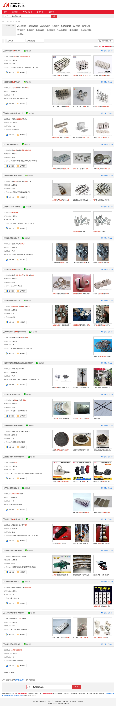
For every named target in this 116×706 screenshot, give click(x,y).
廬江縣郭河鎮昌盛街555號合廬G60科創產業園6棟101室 (28, 473)
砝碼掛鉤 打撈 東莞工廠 (102, 106)
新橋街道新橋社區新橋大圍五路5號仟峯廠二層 (25, 379)
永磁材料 (14, 337)
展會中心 (40, 12)
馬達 (26, 337)
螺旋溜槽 (14, 556)
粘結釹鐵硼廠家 (21, 26)
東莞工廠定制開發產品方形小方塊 (82, 106)
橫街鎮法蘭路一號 (16, 504)
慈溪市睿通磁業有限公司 (12, 644)
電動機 (13, 244)
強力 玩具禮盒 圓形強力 (61, 200)
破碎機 (13, 368)
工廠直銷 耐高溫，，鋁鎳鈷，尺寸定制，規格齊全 (82, 168)
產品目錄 (9, 21)
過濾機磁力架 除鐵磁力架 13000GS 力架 (82, 200)
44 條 (13, 126)
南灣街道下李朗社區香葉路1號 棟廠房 (22, 223)
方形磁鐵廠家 (21, 30)
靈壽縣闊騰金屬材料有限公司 (14, 425)
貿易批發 (14, 247)
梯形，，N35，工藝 (82, 418)
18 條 (13, 407)
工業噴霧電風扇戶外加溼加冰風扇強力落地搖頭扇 (102, 387)
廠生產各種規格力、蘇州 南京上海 (82, 137)
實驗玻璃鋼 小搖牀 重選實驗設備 (102, 575)
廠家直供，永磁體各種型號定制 (102, 356)
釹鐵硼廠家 (20, 34)
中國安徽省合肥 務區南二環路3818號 (22, 254)
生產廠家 (79, 231)
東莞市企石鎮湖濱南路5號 (19, 411)
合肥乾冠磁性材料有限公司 (13, 175)
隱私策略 (65, 701)
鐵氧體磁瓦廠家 (33, 26)
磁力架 (27, 181)
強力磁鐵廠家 (51, 30)
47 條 (13, 563)
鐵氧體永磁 (20, 587)
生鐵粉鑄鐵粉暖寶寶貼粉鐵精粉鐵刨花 (82, 450)
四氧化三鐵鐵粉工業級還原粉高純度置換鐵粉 (102, 450)
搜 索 (76, 687)
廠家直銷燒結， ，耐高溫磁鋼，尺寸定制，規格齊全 (61, 168)
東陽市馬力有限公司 (12, 269)
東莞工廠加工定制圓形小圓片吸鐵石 (61, 106)
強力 (20, 56)
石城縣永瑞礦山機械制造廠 (13, 550)
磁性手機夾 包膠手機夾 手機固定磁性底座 (82, 481)
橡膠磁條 (14, 587)
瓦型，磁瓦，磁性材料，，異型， (61, 418)
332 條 (13, 63)
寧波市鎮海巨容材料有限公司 (15, 332)
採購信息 (16, 12)
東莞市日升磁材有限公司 (12, 394)
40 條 (13, 532)
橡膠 (31, 275)
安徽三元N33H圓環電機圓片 (102, 262)
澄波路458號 (15, 129)
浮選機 (24, 556)
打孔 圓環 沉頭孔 (102, 325)
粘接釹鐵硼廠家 (73, 30)
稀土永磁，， (80, 637)
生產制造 (14, 60)
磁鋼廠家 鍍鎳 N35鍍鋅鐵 (61, 293)
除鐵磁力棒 (20, 181)
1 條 (12, 344)
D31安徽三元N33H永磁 (61, 262)
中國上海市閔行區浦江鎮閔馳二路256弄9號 (24, 161)
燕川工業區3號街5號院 (18, 442)
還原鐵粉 (27, 431)
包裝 (14, 181)
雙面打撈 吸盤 (61, 481)
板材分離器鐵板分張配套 (80, 543)
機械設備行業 (27, 12)
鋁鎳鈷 (25, 119)
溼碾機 (19, 556)
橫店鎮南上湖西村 (16, 286)
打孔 (18, 618)
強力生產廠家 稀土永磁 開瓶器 (82, 293)
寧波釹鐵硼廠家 (62, 30)
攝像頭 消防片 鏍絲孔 (102, 137)
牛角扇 (18, 368)
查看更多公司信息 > (107, 51)
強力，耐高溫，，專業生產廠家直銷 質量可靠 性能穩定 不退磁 (102, 168)
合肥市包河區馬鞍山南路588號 (20, 192)
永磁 (21, 306)
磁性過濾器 (96, 418)
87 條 (13, 251)
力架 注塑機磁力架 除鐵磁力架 (102, 200)
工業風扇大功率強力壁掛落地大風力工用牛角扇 (82, 387)
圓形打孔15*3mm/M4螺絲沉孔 (61, 75)
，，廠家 (100, 637)
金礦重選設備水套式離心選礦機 (82, 575)
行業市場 (51, 12)
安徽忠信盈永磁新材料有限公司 (14, 457)
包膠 (14, 462)
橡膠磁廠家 (30, 30)
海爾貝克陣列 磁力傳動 (101, 543)
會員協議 (73, 701)
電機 (20, 337)
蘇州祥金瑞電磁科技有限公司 (14, 113)
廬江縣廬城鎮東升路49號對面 (20, 629)
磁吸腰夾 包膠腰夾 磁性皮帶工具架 (102, 481)
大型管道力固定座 (59, 543)
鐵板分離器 (14, 525)
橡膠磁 (19, 87)
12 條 (13, 157)
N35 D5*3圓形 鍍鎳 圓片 (102, 75)
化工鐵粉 (21, 431)
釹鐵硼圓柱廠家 (66, 26)
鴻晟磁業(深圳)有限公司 (12, 206)
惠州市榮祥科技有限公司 (14, 519)
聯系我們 (43, 701)
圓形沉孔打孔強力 (82, 75)
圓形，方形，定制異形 (61, 637)
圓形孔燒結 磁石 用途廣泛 (61, 137)
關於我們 (35, 701)
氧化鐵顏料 (14, 431)
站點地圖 (58, 701)
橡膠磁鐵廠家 (40, 30)
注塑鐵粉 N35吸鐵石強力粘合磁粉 (61, 450)
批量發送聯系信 (105, 41)
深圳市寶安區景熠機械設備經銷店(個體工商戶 (19, 363)
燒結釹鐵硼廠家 (45, 26)
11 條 (13, 469)
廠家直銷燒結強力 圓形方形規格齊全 (102, 512)
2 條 (12, 219)
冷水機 (22, 368)
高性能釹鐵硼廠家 (86, 30)
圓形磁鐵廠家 (86, 26)
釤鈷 (14, 56)
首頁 (5, 12)
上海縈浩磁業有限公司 (12, 581)
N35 (14, 400)
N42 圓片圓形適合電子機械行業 (82, 512)
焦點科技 (60, 703)
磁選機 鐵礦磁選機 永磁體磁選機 (61, 575)
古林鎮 (13, 317)
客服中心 (50, 701)
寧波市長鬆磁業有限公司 (12, 300)
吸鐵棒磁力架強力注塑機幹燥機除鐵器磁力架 (61, 387)
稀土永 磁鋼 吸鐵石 (102, 606)
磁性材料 (20, 400)
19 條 (13, 625)
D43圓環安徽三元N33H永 (82, 262)
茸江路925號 (15, 598)
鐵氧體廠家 (55, 26)
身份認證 (27, 51)
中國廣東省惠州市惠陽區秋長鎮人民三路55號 (24, 535)
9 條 (12, 438)
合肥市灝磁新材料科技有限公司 (14, 613)
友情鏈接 (80, 701)
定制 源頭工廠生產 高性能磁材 (61, 325)
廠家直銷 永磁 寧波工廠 (82, 325)
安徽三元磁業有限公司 (12, 238)
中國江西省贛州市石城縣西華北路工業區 (23, 567)
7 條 (12, 95)
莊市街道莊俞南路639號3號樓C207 (21, 348)
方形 (27, 306)
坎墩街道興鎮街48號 (17, 660)
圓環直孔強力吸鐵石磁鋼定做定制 (102, 293)
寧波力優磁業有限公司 (12, 488)
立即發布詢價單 (19, 680)
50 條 (13, 188)
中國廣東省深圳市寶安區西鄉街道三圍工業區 (24, 67)
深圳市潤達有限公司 (12, 51)
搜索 (53, 16)
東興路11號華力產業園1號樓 (19, 98)
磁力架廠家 (76, 26)
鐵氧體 (25, 87)
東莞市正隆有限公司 (12, 82)
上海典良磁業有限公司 (12, 144)
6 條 (12, 313)
